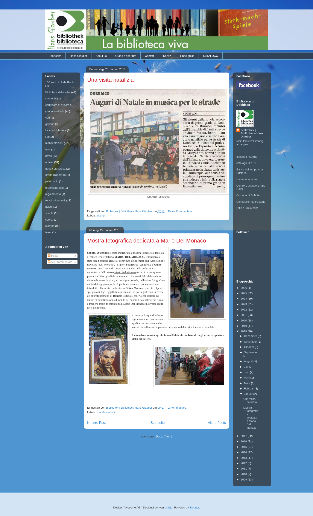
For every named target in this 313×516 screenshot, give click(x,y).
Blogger (194, 507)
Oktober (249, 347)
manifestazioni (106, 412)
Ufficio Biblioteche (247, 208)
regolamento (53, 194)
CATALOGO (210, 55)
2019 (244, 326)
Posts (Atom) (164, 436)
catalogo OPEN (246, 163)
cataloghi (50, 98)
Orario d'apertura (125, 55)
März (247, 383)
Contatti (150, 55)
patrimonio (51, 181)
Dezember (251, 336)
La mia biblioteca (55, 130)
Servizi (167, 55)
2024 (244, 298)
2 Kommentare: (178, 407)
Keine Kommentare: (181, 211)
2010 (244, 474)
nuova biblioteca (55, 168)
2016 (244, 441)
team (48, 232)
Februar (249, 388)
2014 (244, 452)
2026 (244, 287)
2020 (244, 320)
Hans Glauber (78, 55)
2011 (244, 468)
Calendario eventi (247, 179)
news (48, 156)
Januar (248, 393)
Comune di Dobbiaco (249, 195)
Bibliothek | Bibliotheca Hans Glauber (252, 133)
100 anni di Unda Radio (59, 82)
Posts (53, 255)
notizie (49, 162)
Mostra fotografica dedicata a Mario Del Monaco (146, 240)
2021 (244, 315)
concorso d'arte (54, 111)
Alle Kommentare (60, 262)
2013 (244, 457)
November (251, 341)
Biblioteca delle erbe (57, 92)
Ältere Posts (217, 423)
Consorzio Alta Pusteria (250, 201)
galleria (49, 124)
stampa (101, 215)
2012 (244, 463)
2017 (244, 435)
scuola (49, 213)
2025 (244, 293)
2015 (244, 446)
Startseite (55, 55)
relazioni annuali (55, 200)
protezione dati (54, 187)
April (247, 377)
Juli (246, 366)
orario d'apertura (55, 174)
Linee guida (187, 55)
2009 (244, 479)
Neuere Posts (97, 423)
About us (101, 55)
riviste (49, 206)
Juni (247, 372)
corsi (48, 117)
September (251, 352)
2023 (244, 304)
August (249, 361)
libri (47, 136)
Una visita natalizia (110, 80)
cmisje (169, 507)
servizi (49, 219)
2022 (244, 309)
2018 (244, 331)
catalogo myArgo (246, 156)
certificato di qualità (57, 105)
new (47, 149)
